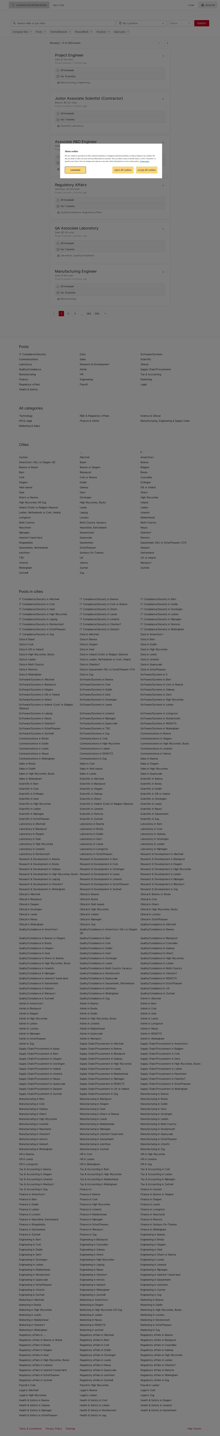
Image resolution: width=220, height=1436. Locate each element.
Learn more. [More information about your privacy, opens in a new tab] (144, 161)
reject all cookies (123, 170)
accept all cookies (147, 170)
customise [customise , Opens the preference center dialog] (75, 170)
